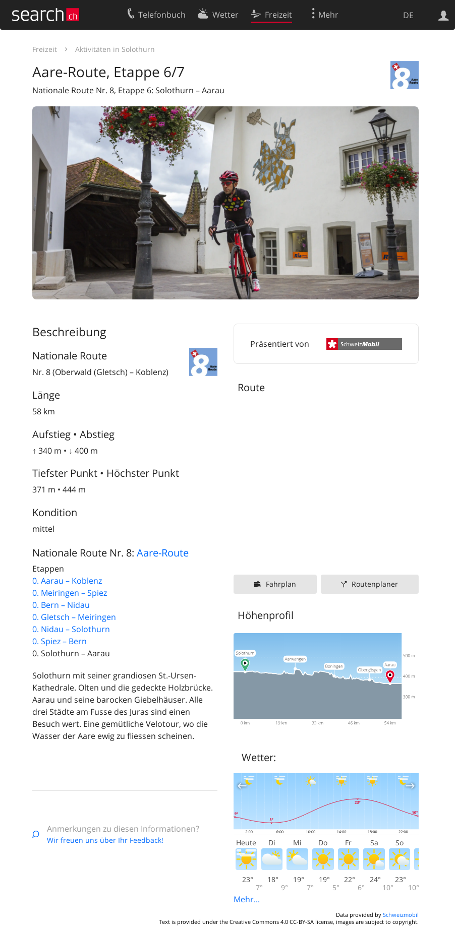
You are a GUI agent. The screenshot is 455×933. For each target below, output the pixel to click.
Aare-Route (163, 552)
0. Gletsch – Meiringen (74, 617)
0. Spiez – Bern (59, 641)
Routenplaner (375, 584)
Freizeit (44, 49)
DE (408, 15)
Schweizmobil (401, 914)
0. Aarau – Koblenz (67, 580)
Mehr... (247, 899)
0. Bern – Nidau (61, 604)
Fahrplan (281, 584)
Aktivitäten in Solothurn (115, 49)
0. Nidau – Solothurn (71, 629)
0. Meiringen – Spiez (69, 592)
